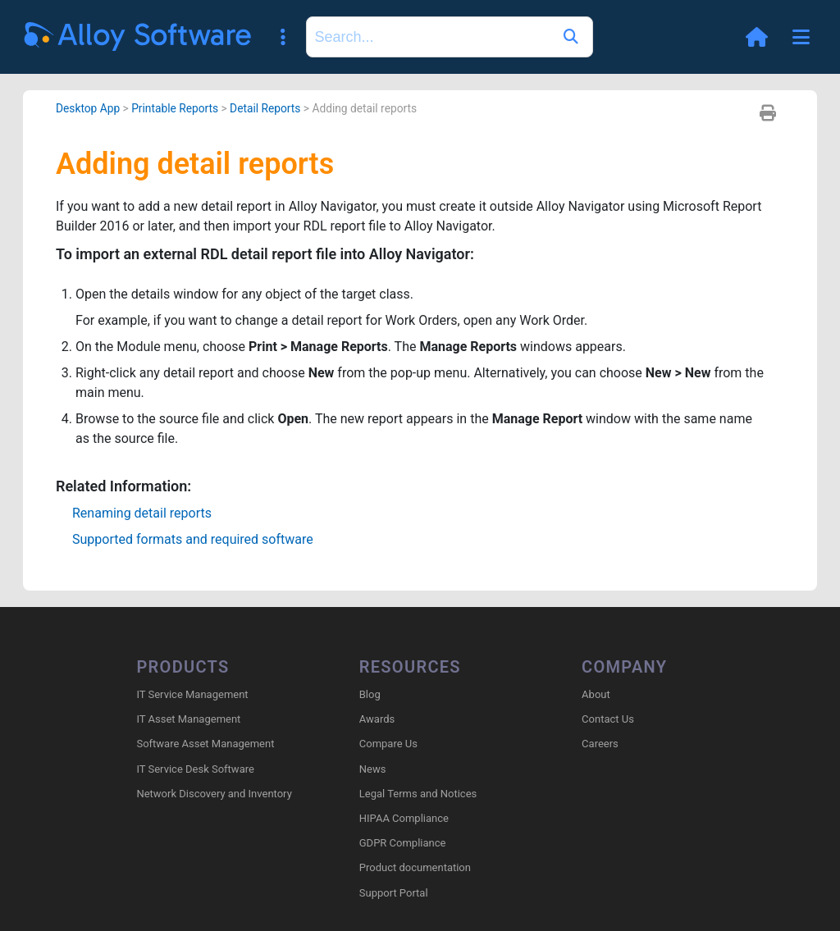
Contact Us (608, 719)
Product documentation (415, 867)
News (372, 769)
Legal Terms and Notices (418, 793)
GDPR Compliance (402, 843)
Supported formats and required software (192, 539)
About (596, 694)
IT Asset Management (188, 719)
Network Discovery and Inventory (213, 793)
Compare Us (388, 743)
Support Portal (393, 893)
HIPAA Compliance (404, 818)
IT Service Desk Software (194, 769)
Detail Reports (265, 108)
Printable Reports (174, 108)
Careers (600, 743)
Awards (377, 719)
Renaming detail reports (142, 513)
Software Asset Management (205, 743)
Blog (370, 694)
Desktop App (88, 108)
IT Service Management (192, 694)
